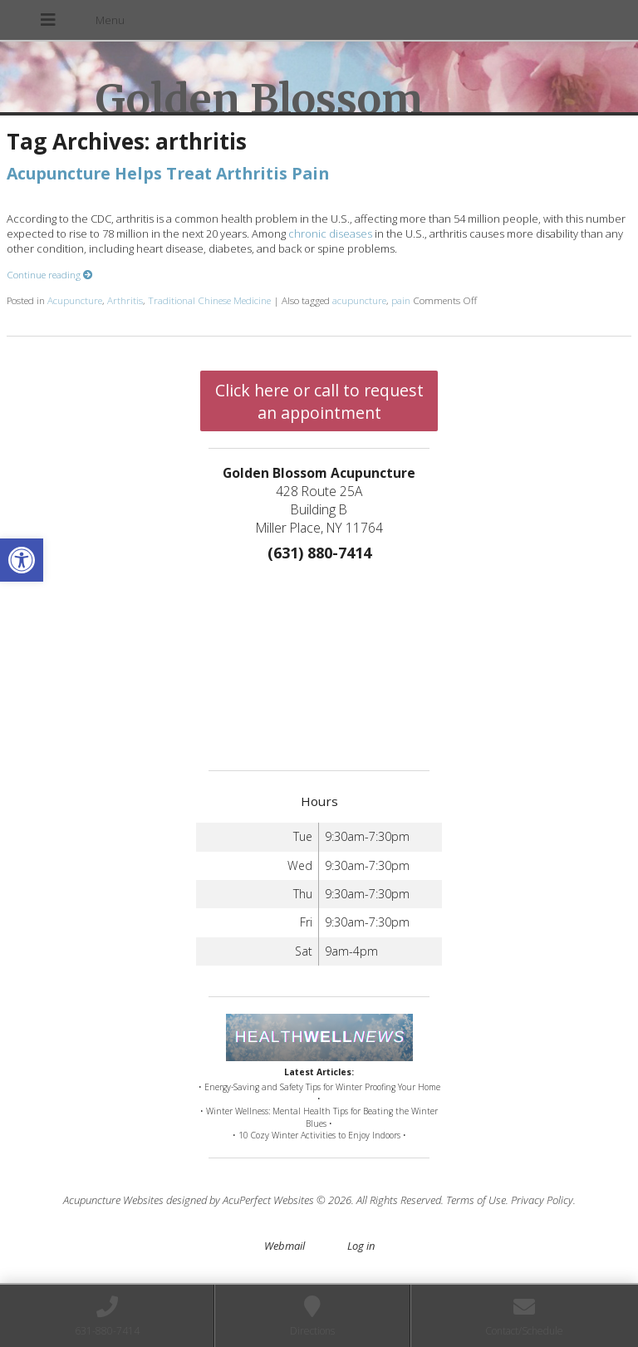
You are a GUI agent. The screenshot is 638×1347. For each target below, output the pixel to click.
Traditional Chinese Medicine (209, 300)
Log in (361, 1245)
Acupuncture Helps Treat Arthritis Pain (168, 173)
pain (400, 300)
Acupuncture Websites (113, 1199)
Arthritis (125, 300)
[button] (21, 560)
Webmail (284, 1245)
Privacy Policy (542, 1199)
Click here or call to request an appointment (319, 401)
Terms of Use (476, 1199)
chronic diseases (330, 233)
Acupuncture (74, 300)
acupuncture (359, 300)
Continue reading (50, 274)
